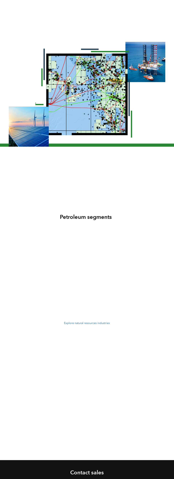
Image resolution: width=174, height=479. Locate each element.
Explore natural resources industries (87, 323)
